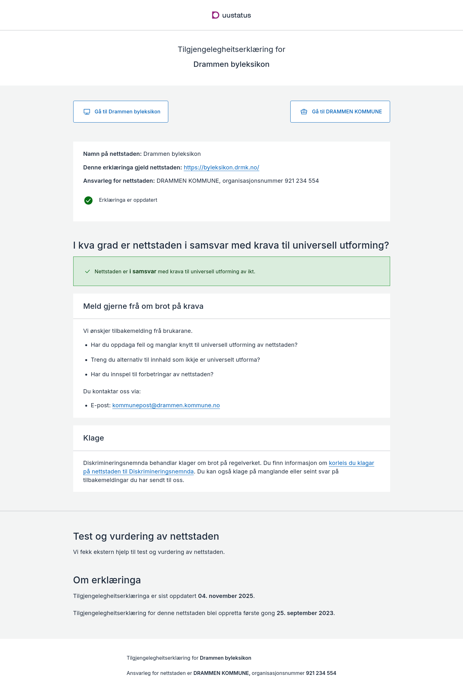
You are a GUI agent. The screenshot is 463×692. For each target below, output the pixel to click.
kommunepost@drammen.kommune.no (166, 405)
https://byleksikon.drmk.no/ (221, 167)
